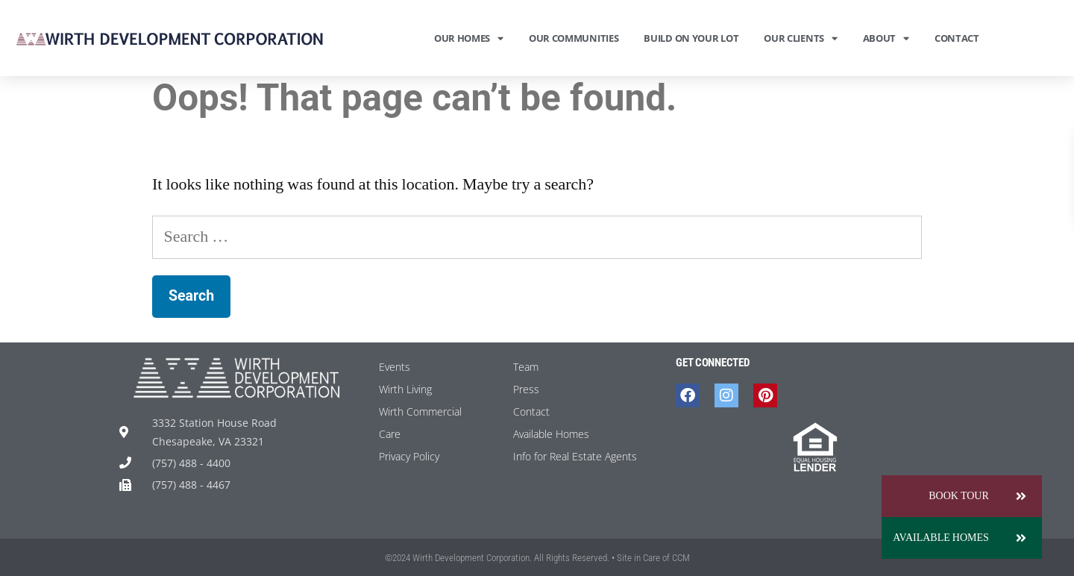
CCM (681, 557)
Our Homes (468, 38)
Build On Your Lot (691, 38)
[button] (1021, 538)
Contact (957, 38)
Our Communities (574, 38)
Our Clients (800, 38)
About (886, 38)
